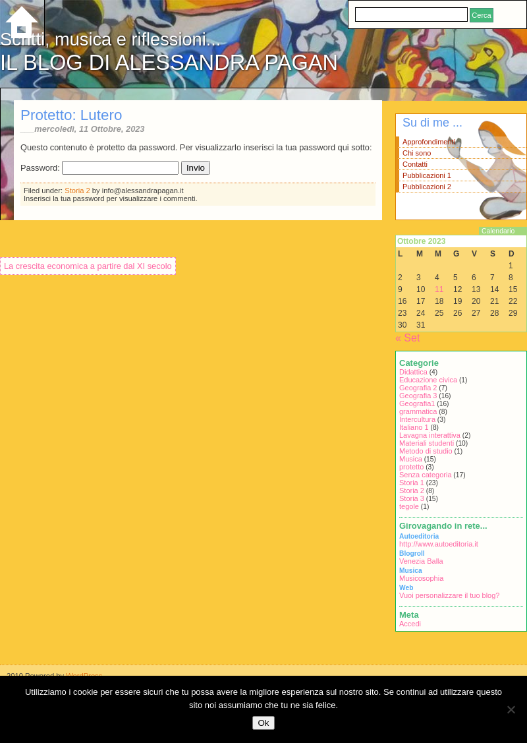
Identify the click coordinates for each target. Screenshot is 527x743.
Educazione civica (428, 380)
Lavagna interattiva (429, 435)
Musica (410, 459)
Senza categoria (425, 475)
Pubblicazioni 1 (426, 175)
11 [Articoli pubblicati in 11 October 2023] (439, 289)
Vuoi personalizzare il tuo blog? (449, 595)
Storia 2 (77, 190)
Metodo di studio (426, 451)
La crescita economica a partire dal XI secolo (88, 266)
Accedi (410, 624)
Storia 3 (411, 498)
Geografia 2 (418, 388)
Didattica (413, 372)
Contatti (415, 164)
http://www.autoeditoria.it (438, 544)
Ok (263, 723)
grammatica (418, 411)
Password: (99, 168)
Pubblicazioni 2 (426, 187)
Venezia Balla (421, 561)
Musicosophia (421, 578)
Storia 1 (411, 483)
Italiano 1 (414, 427)
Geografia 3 (418, 396)
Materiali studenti (426, 443)
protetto (411, 467)
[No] (510, 709)
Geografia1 (417, 403)
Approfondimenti (428, 142)
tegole (409, 506)
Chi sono (416, 153)
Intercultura (417, 419)
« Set (407, 337)
